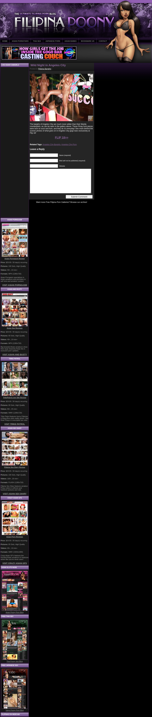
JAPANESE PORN (52, 41)
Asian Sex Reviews (15, 328)
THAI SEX (37, 41)
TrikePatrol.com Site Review (14, 398)
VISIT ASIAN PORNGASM (14, 285)
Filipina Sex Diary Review (14, 467)
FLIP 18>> (61, 137)
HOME (4, 41)
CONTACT (103, 41)
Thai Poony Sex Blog (14, 661)
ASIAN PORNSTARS (20, 41)
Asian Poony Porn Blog (15, 612)
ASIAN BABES (71, 41)
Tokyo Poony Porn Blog (15, 710)
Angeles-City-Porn (69, 144)
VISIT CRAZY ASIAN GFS (14, 563)
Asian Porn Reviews (14, 537)
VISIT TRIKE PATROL (14, 424)
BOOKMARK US (87, 41)
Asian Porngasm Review (15, 259)
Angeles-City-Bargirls (51, 144)
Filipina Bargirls (44, 69)
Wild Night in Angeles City (48, 65)
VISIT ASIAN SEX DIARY (14, 494)
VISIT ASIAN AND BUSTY (14, 354)
